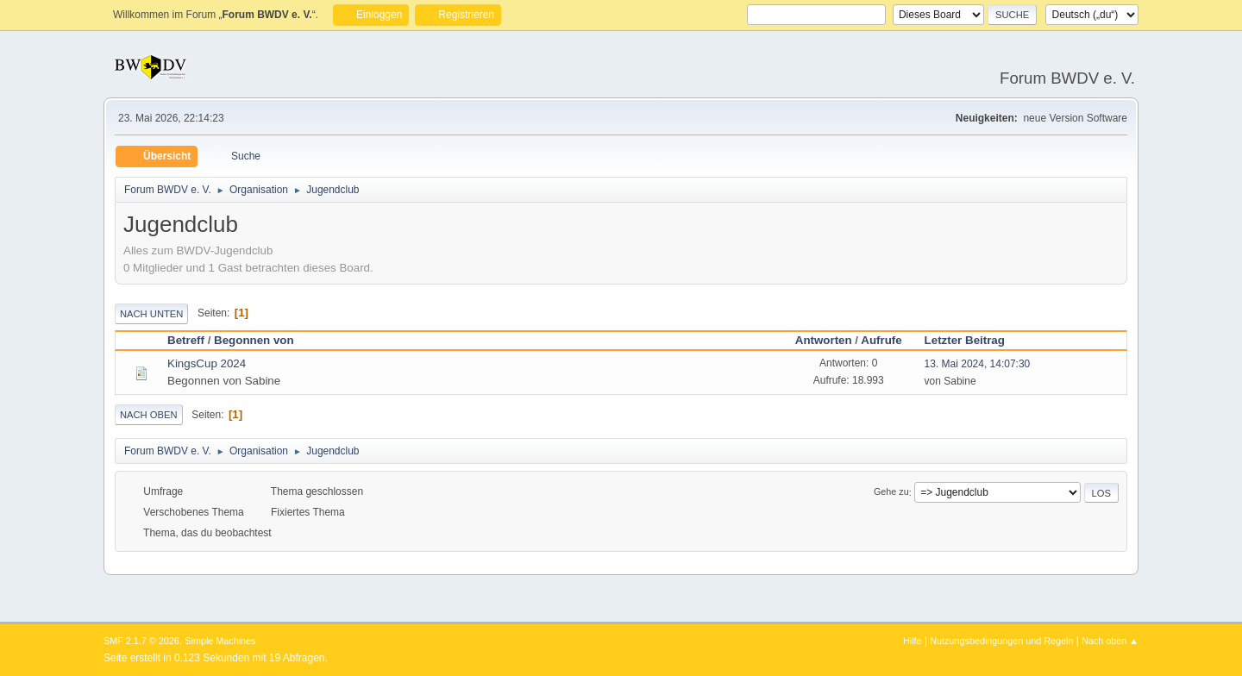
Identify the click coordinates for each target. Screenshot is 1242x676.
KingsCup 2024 (206, 363)
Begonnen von (262, 340)
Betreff (185, 340)
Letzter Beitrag (965, 340)
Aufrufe (881, 340)
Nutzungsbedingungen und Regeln (1001, 640)
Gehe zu (891, 492)
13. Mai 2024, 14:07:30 (978, 364)
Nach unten (151, 314)
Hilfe (912, 640)
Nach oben (149, 415)
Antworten (823, 340)
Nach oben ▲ (1110, 640)
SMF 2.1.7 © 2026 (141, 640)
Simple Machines (220, 640)
